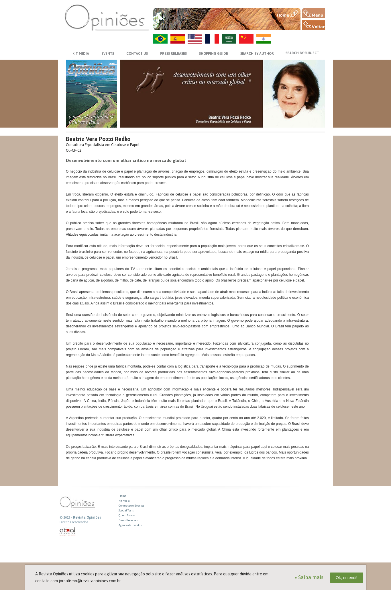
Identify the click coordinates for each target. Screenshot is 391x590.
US (195, 39)
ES (177, 39)
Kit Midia (124, 500)
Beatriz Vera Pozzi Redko (98, 139)
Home (122, 495)
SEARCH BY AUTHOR (257, 54)
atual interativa (68, 531)
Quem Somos (127, 515)
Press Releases (128, 520)
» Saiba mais (308, 577)
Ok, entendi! (346, 577)
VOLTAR (313, 25)
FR (212, 39)
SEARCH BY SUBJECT (302, 53)
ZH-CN (246, 39)
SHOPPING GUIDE (213, 54)
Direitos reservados (74, 522)
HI (263, 39)
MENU (313, 13)
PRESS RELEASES (173, 54)
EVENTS (107, 54)
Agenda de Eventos (130, 525)
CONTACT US (137, 54)
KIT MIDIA (80, 54)
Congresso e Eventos (131, 505)
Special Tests (126, 510)
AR (229, 39)
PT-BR (160, 39)
